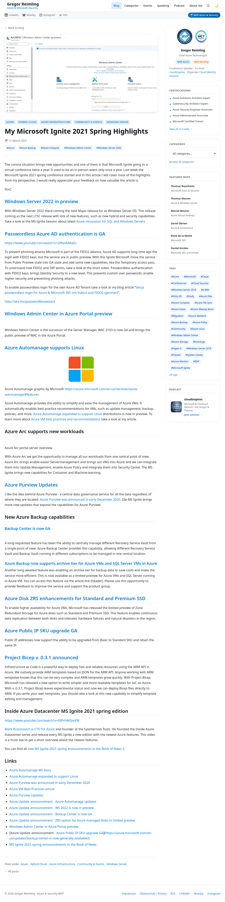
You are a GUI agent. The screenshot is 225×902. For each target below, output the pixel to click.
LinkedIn (184, 893)
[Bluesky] (28, 15)
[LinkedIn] (12, 15)
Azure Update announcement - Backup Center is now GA (50, 814)
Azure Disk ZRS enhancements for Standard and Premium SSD (75, 598)
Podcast (179, 5)
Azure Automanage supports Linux (44, 347)
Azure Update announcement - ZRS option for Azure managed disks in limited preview (72, 820)
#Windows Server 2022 (108, 147)
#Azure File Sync (203, 302)
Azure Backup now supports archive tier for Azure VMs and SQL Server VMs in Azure (81, 563)
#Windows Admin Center (77, 147)
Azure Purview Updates (31, 484)
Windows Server (117, 122)
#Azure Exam (178, 309)
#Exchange (199, 341)
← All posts (12, 871)
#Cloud (204, 276)
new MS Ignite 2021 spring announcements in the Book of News (75, 749)
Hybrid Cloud (27, 122)
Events (147, 5)
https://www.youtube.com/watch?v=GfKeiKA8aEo (41, 243)
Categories (131, 5)
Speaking (163, 5)
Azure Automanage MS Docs (30, 770)
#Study (190, 296)
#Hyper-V (176, 348)
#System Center (194, 354)
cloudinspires (177, 72)
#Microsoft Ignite (180, 367)
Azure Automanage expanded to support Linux (67, 414)
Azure (10, 122)
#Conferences (178, 283)
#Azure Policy (200, 322)
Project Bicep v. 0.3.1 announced (41, 657)
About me (195, 5)
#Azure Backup (27, 147)
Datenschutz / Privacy (153, 893)
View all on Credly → (180, 129)
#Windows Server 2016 (183, 289)
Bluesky (198, 893)
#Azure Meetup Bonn (201, 309)
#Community (178, 328)
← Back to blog (14, 28)
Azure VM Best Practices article (31, 789)
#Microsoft (190, 276)
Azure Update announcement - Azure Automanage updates (52, 801)
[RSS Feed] (63, 15)
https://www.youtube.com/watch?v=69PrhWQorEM (42, 720)
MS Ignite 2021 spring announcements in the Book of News (52, 844)
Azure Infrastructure (55, 122)
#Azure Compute (50, 147)
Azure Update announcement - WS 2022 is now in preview (51, 808)
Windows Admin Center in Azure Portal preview (58, 313)
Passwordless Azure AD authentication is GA (55, 233)
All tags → (175, 374)
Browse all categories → (183, 161)
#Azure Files (205, 296)
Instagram (213, 893)
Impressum (129, 893)
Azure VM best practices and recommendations (65, 419)
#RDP (196, 361)
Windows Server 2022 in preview (41, 201)
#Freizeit (176, 354)
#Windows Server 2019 (198, 348)
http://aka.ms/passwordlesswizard (30, 301)
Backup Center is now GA (27, 528)
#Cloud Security (199, 283)
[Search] (208, 6)
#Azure (10, 147)
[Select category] (192, 153)
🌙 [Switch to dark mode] (216, 5)
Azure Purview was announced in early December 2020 (80, 499)
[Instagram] (47, 15)
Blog (116, 5)
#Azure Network (197, 315)
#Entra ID (176, 296)
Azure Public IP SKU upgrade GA (41, 630)
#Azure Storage (179, 341)
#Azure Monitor (179, 361)
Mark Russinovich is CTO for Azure (30, 729)
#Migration (177, 315)
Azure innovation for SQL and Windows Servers (110, 221)
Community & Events (88, 122)
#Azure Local (197, 328)
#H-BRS (205, 289)
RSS (173, 893)
